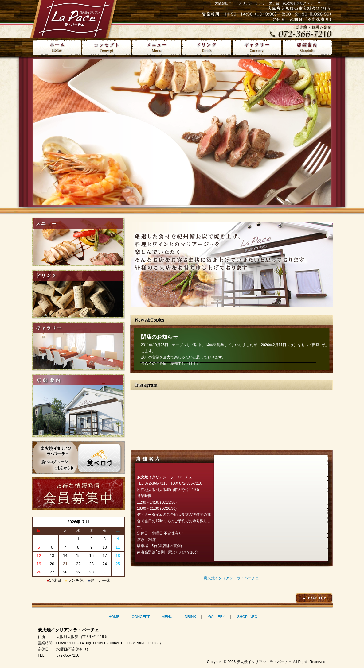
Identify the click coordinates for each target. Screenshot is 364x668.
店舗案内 (307, 47)
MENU (167, 617)
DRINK (190, 617)
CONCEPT (141, 617)
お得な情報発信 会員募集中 (78, 493)
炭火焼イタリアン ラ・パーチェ (231, 578)
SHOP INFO (247, 617)
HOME (57, 47)
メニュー (157, 47)
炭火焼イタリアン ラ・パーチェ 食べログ (78, 457)
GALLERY (216, 617)
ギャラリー (257, 47)
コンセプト (107, 47)
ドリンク (207, 47)
